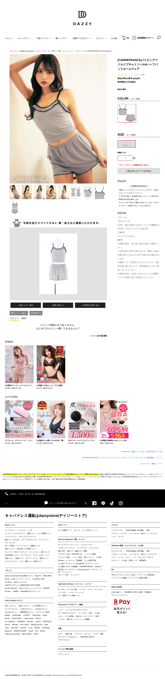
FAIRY (36, 634)
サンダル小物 (72, 589)
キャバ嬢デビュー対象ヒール (69, 595)
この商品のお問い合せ (90, 305)
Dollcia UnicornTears (12, 634)
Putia (7, 628)
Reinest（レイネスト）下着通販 (70, 560)
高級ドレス (31, 533)
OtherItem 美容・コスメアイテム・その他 (127, 545)
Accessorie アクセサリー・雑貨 (70, 604)
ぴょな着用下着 (90, 560)
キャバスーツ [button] (25, 38)
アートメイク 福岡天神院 (138, 578)
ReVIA (7, 618)
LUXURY (26, 615)
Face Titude (24, 624)
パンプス (82, 589)
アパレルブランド (11, 561)
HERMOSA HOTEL (87, 637)
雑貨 (101, 634)
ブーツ (90, 589)
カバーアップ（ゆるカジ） (68, 637)
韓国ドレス (44, 558)
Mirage (7, 615)
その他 (98, 557)
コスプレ (114, 525)
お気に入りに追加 (25, 305)
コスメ (127, 557)
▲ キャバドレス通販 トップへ (151, 464)
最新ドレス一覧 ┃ (139, 451)
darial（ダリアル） (21, 582)
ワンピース (78, 634)
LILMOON (46, 628)
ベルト (60, 616)
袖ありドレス (10, 549)
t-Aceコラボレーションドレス (30, 588)
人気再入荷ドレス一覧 (154, 451)
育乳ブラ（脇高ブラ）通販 (77, 551)
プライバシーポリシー (119, 595)
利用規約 (147, 592)
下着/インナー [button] (43, 38)
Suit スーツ (62, 525)
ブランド (8, 570)
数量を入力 (122, 152)
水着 (59, 628)
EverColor (14, 628)
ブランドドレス (64, 654)
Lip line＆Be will (11, 588)
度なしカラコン (11, 606)
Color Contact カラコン (14, 600)
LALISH (38, 621)
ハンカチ (61, 619)
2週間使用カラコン (27, 612)
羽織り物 (68, 634)
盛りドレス (45, 552)
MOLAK (30, 621)
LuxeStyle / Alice (38, 579)
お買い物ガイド (117, 592)
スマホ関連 (69, 616)
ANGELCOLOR (36, 624)
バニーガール (134, 533)
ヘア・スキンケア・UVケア (143, 557)
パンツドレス (34, 552)
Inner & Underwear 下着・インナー (71, 539)
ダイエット (115, 560)
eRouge (15, 624)
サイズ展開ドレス (44, 533)
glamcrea (8, 631)
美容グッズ (133, 560)
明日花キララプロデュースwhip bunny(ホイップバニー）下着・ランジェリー (80, 571)
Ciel (36, 631)
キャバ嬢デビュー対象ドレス (31, 561)
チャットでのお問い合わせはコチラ (60, 503)
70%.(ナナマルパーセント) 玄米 (123, 575)
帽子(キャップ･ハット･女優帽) (78, 619)
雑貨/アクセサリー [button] (82, 38)
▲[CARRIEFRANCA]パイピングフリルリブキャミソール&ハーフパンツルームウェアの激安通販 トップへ (122, 457)
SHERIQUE (47, 621)
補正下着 (61, 551)
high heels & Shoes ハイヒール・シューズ (74, 584)
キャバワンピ (10, 543)
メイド (113, 536)
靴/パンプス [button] (62, 38)
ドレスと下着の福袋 (65, 649)
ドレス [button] (9, 38)
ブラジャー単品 (64, 557)
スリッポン (62, 592)
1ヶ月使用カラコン (39, 606)
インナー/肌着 (90, 554)
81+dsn (7, 591)
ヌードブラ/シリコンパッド (68, 545)
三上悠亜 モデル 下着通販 (67, 566)
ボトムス (87, 634)
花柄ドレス (19, 558)
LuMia (44, 615)
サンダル (61, 589)
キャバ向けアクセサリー (67, 613)
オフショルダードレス (41, 555)
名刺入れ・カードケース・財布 (87, 616)
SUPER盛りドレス (12, 555)
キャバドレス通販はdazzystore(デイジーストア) (46, 516)
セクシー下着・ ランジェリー (69, 575)
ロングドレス (10, 530)
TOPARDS (21, 621)
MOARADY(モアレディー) (30, 591)
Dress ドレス (10, 525)
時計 (90, 613)
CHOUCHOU (17, 618)
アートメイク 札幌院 (119, 578)
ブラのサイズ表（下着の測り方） (70, 554)
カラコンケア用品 (42, 612)
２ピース (77, 530)
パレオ (95, 634)
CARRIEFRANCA (86, 566)
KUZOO (23, 628)
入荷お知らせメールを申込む (139, 171)
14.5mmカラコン (41, 609)
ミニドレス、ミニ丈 (24, 530)
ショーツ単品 (77, 557)
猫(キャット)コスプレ (149, 533)
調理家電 (142, 560)
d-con (30, 628)
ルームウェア (94, 548)
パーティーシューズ (76, 592)
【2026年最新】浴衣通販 (134, 530)
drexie (7, 579)
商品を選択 (122, 89)
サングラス (83, 613)
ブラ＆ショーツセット (66, 548)
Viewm (7, 624)
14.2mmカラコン (11, 612)
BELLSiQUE (27, 634)
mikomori (98, 566)
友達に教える (57, 305)
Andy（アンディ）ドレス (21, 579)
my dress (8, 582)
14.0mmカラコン (26, 609)
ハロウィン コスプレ (119, 533)
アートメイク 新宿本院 (145, 575)
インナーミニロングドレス (15, 533)
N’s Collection (10, 621)
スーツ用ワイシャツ (89, 530)
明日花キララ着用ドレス (26, 549)
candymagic (16, 615)
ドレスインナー (86, 545)
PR (112, 569)
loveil (46, 624)
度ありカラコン (24, 606)
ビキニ (60, 634)
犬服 (147, 530)
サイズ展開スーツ (64, 530)
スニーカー (99, 589)
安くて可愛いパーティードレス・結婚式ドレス (22, 546)
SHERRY (46, 588)
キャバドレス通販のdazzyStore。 (87, 474)
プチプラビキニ (64, 640)
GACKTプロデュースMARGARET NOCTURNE (22, 585)
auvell (31, 631)
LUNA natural (29, 618)
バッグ (60, 610)
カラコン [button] (101, 38)
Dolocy (42, 631)
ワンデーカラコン (11, 609)
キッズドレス (26, 555)
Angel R (38, 576)
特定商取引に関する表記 (134, 592)
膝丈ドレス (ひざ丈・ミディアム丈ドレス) (21, 540)
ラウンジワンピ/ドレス (27, 536)
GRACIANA (47, 576)
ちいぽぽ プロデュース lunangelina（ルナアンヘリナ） (78, 563)
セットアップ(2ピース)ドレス (16, 552)
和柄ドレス (9, 558)
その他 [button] (115, 38)
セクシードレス (31, 558)
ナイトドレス (44, 540)
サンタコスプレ (117, 530)
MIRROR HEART (20, 631)
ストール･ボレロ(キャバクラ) (76, 610)
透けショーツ (89, 557)
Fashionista (36, 615)
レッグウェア (82, 548)
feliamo (38, 618)
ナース (120, 536)
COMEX (15, 591)
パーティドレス (11, 536)
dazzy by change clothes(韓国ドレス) (19, 576)
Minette (37, 628)
